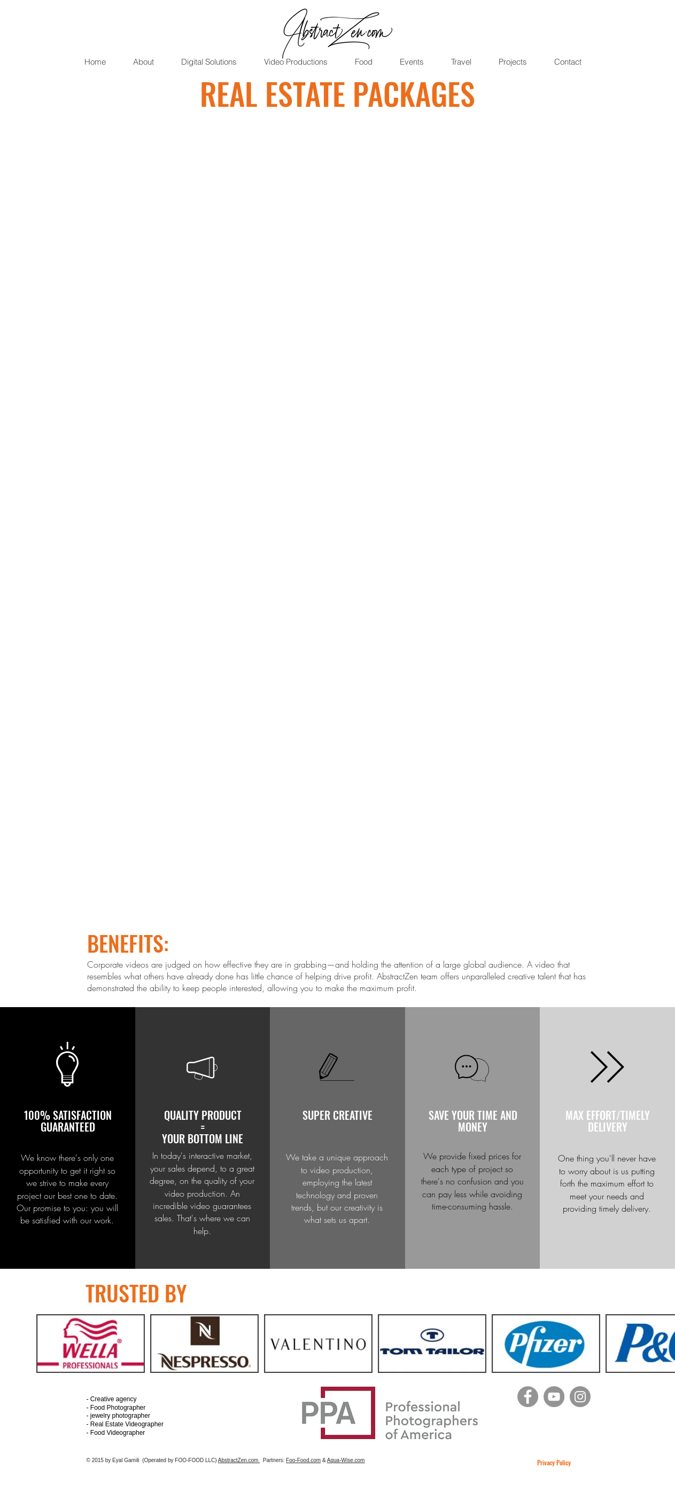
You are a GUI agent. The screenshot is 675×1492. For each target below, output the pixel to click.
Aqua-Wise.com (346, 1460)
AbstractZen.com (239, 1460)
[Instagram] (580, 1396)
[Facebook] (527, 1396)
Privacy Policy (554, 1462)
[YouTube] (554, 1396)
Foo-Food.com (303, 1460)
